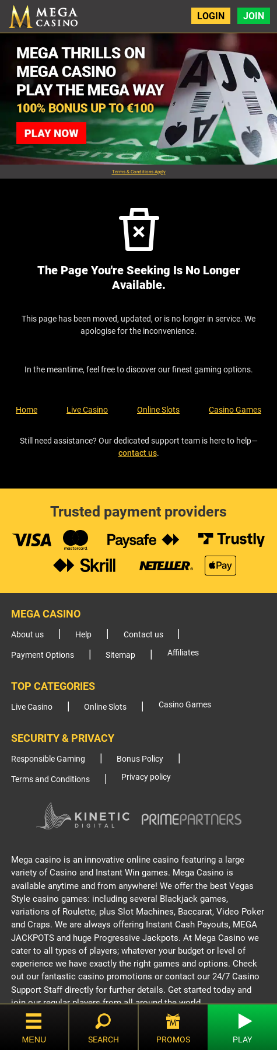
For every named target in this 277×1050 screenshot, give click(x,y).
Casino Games (235, 409)
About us (27, 635)
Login (211, 16)
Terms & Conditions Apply (139, 172)
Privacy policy (146, 777)
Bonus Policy (140, 759)
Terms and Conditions (50, 779)
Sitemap (120, 655)
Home (26, 409)
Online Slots (158, 409)
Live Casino (87, 409)
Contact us (143, 635)
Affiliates (183, 653)
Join (253, 16)
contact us (137, 453)
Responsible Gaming (48, 759)
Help (83, 635)
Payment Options (42, 655)
